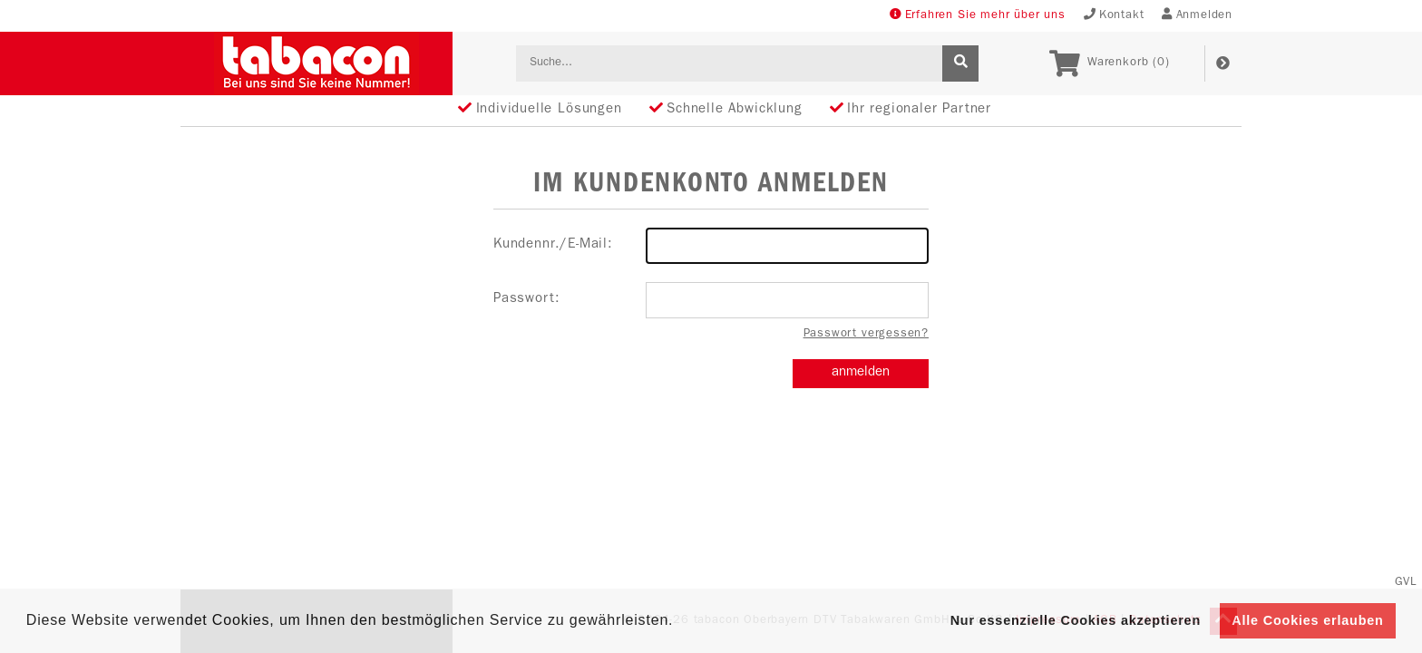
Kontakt (1114, 15)
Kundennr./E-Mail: (711, 246)
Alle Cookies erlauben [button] (1307, 620)
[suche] (960, 63)
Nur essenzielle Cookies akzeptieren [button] (1075, 620)
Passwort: (711, 300)
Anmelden (1197, 15)
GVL (1406, 583)
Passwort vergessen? (866, 334)
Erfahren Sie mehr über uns (978, 15)
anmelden (861, 373)
